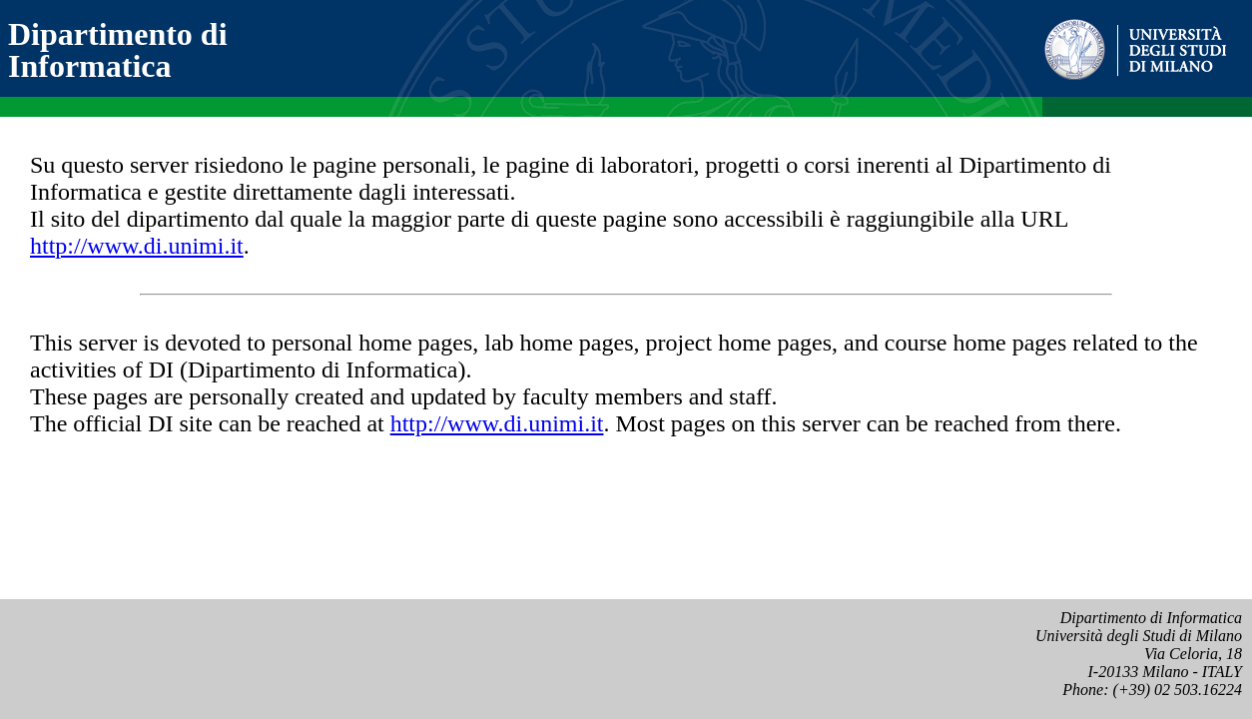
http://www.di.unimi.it (137, 246)
